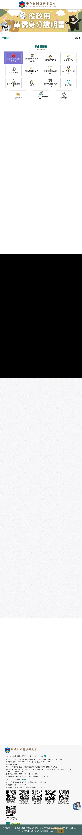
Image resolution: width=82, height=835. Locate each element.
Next (75, 20)
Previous (6, 20)
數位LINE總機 (77, 806)
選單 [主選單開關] (78, 4)
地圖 (46, 756)
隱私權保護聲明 (57, 828)
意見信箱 (27, 779)
